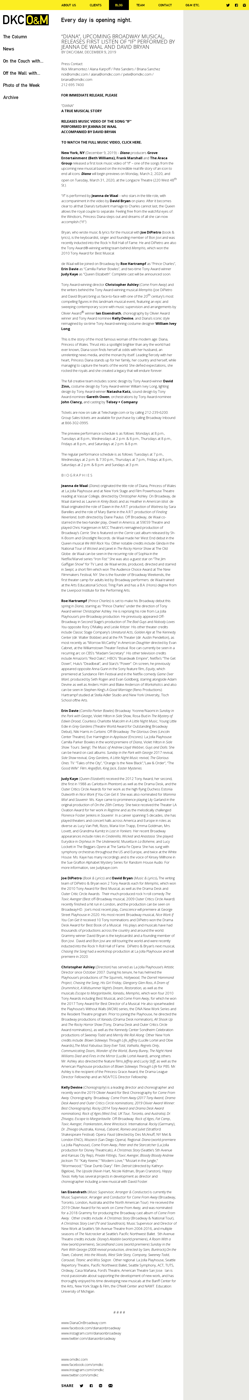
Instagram (244, 5)
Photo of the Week (21, 85)
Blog (119, 5)
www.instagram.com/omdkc (82, 1369)
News (8, 48)
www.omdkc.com (74, 1359)
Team (140, 5)
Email (110, 1385)
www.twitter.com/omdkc (79, 1375)
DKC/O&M (26, 19)
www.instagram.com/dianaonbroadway (91, 1333)
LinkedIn (100, 1385)
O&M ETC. (193, 5)
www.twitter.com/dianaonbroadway (88, 1338)
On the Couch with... (23, 61)
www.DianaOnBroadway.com (83, 1322)
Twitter (228, 5)
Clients (95, 5)
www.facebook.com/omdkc (82, 1364)
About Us (68, 5)
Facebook (236, 5)
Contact (165, 5)
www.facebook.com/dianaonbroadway (91, 1328)
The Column (15, 36)
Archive (10, 97)
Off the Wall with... (21, 73)
